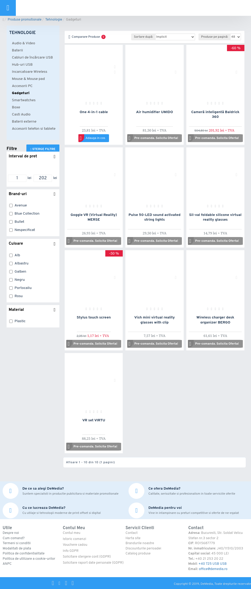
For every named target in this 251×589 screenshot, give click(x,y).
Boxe (16, 107)
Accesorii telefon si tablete (33, 129)
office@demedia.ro (213, 569)
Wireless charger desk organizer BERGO (215, 320)
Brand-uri (18, 194)
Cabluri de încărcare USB (32, 57)
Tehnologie (53, 20)
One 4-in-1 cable (94, 112)
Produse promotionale (24, 20)
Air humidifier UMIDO (154, 112)
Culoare (16, 243)
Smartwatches (24, 100)
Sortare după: (143, 37)
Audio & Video (23, 43)
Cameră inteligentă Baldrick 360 (215, 114)
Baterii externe (24, 121)
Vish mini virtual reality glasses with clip (154, 320)
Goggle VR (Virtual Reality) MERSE (93, 217)
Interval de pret (23, 156)
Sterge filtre (43, 149)
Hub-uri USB (22, 64)
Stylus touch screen (94, 317)
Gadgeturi (21, 93)
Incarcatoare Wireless (29, 72)
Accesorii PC (22, 86)
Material (16, 309)
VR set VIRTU (93, 420)
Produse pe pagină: (214, 37)
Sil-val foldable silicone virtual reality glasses (215, 217)
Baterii (17, 50)
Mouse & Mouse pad (28, 79)
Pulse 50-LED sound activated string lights (155, 217)
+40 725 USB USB (212, 564)
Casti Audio (21, 114)
